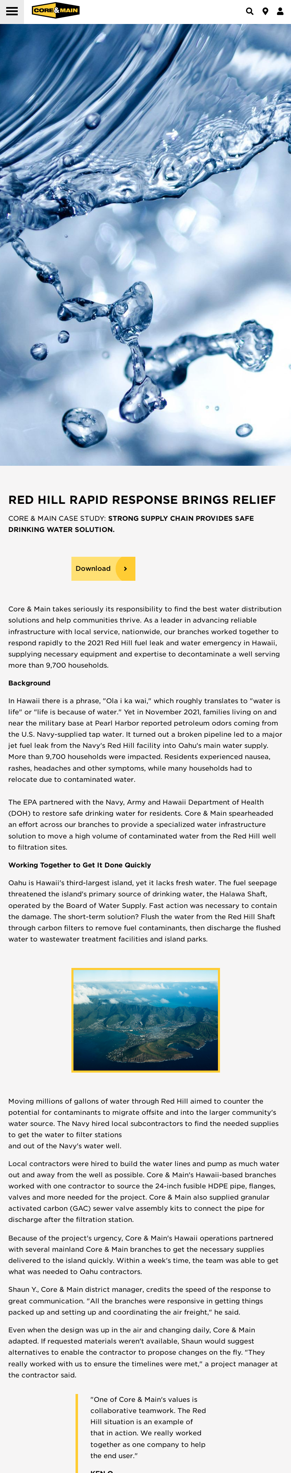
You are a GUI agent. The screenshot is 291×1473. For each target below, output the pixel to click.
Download (93, 568)
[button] (12, 12)
